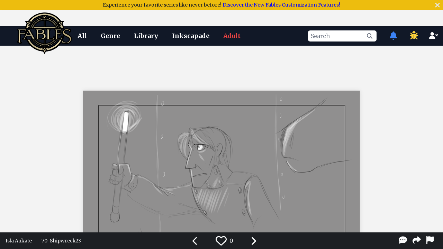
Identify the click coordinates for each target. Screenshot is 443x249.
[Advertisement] (221, 66)
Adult (232, 36)
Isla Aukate (19, 241)
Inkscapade (190, 36)
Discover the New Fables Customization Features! (281, 5)
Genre (110, 36)
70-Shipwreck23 (61, 241)
